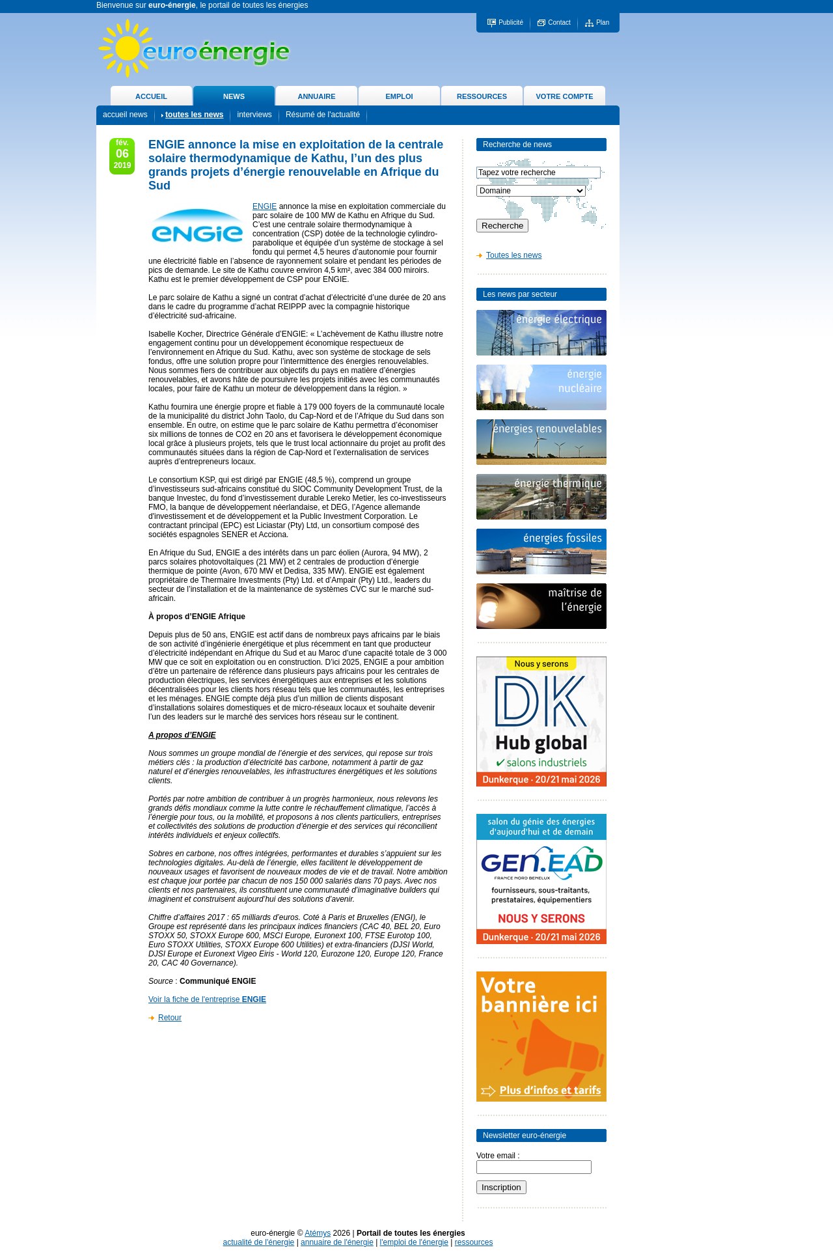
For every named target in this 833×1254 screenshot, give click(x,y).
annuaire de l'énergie (337, 1242)
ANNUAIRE (316, 96)
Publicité (510, 22)
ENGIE (265, 206)
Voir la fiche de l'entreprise (207, 999)
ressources (474, 1242)
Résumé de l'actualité (323, 114)
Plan (602, 22)
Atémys (318, 1233)
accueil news (125, 114)
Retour (170, 1017)
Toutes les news (513, 255)
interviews (254, 114)
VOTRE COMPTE (564, 96)
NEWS (234, 96)
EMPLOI (399, 96)
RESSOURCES (482, 96)
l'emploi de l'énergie (414, 1242)
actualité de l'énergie (259, 1242)
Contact (559, 22)
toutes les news (194, 114)
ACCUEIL (151, 96)
